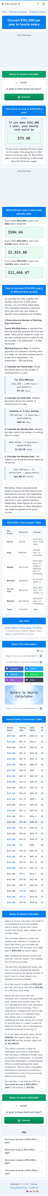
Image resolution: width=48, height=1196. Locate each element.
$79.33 (22, 897)
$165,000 (11, 897)
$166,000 (11, 902)
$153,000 (11, 828)
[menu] (43, 4)
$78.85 (22, 891)
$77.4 (22, 874)
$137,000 (11, 736)
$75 (21, 845)
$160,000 (11, 868)
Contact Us (33, 1188)
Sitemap (34, 1184)
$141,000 (11, 759)
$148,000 (11, 799)
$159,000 (11, 862)
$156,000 (11, 845)
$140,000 (11, 753)
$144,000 (11, 776)
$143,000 (11, 770)
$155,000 (11, 839)
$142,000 (11, 765)
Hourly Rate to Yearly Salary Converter (23, 628)
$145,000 (11, 782)
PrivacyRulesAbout (18, 1188)
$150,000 (11, 811)
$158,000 (11, 857)
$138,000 (11, 742)
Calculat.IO (15, 1184)
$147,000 (11, 793)
